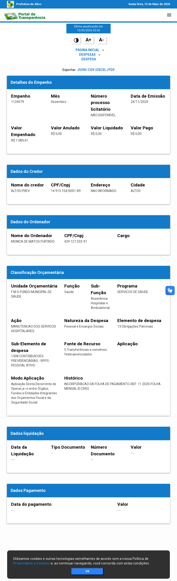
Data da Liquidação (22, 450)
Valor (136, 447)
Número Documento (103, 450)
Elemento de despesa (139, 320)
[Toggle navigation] (169, 15)
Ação (16, 320)
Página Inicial (87, 50)
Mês (55, 96)
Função (72, 286)
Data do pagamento (31, 504)
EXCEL (101, 70)
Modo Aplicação (27, 378)
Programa (127, 286)
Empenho (20, 96)
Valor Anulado (65, 128)
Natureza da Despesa (86, 320)
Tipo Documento (68, 447)
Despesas (87, 54)
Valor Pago (142, 128)
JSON (81, 70)
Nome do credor (27, 185)
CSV (91, 70)
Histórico (73, 378)
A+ (88, 40)
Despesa (88, 59)
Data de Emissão (148, 96)
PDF (111, 70)
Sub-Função (98, 289)
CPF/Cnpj (60, 185)
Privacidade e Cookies (31, 563)
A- (101, 40)
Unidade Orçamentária (34, 286)
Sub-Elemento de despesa (28, 347)
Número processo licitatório (100, 102)
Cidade (138, 185)
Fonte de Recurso (82, 343)
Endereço (100, 185)
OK (87, 571)
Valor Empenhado (23, 131)
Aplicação (127, 343)
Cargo (123, 235)
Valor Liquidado (107, 128)
